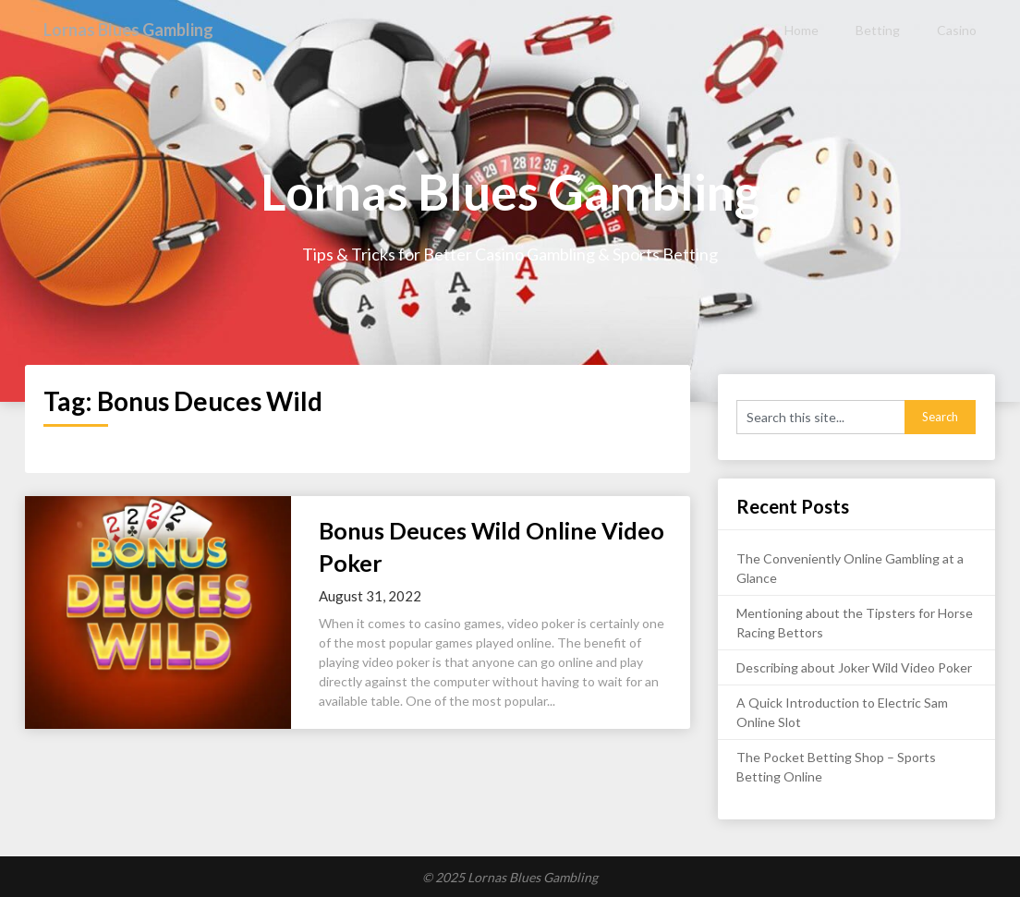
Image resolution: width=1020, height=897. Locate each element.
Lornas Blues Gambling (137, 29)
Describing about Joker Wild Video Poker (854, 667)
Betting (878, 30)
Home (801, 30)
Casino (957, 30)
